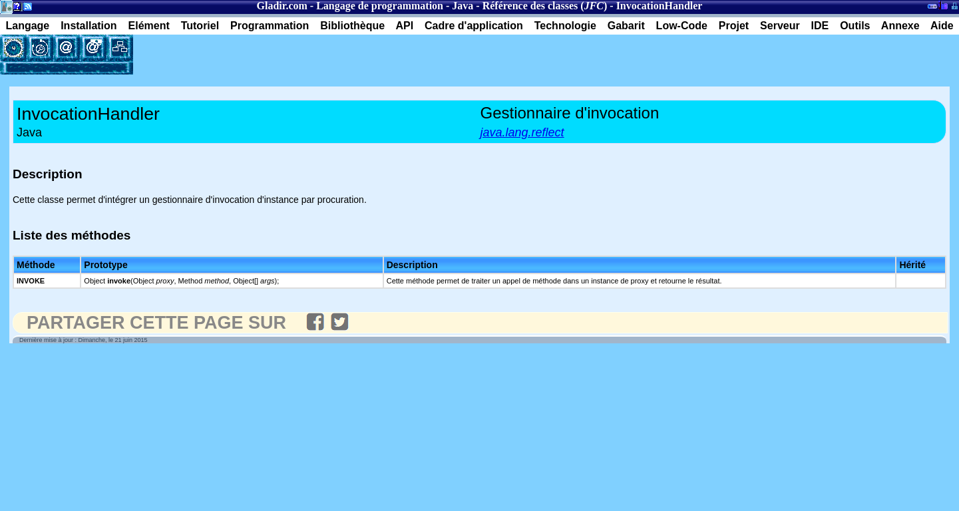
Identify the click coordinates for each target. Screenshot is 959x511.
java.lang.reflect (522, 132)
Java (462, 5)
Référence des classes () (545, 5)
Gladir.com (282, 5)
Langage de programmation (379, 5)
